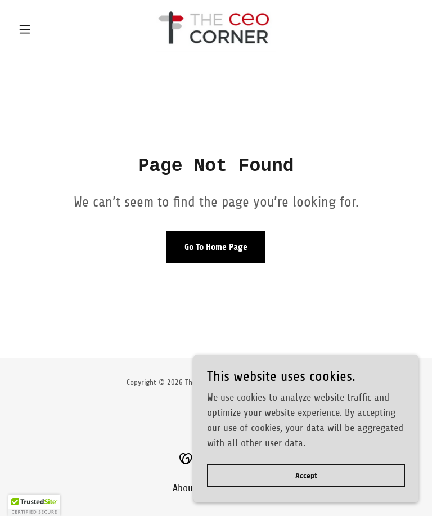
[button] (44, 29)
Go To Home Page (216, 246)
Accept (306, 476)
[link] (216, 29)
